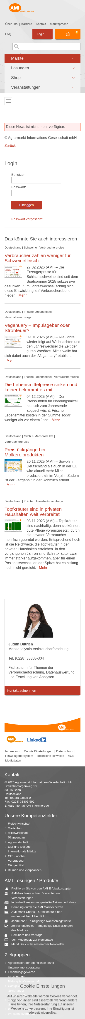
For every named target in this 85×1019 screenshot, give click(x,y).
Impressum (12, 751)
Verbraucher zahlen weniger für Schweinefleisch (38, 258)
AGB (71, 755)
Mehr (21, 295)
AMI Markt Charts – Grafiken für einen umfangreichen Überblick (35, 914)
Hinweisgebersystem (19, 755)
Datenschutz (64, 751)
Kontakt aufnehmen (21, 690)
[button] (42, 58)
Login (42, 34)
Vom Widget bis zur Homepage (30, 940)
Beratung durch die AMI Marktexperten (35, 907)
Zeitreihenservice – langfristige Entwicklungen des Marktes (40, 928)
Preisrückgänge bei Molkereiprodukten (25, 452)
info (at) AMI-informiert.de (32, 805)
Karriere (26, 24)
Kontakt (41, 24)
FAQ (8, 34)
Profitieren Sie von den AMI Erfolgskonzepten (40, 888)
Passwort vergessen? (27, 219)
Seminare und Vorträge (25, 935)
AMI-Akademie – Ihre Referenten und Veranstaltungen (34, 895)
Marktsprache (59, 24)
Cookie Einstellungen (38, 751)
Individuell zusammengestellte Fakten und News (42, 902)
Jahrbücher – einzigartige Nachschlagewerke (40, 921)
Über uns (11, 24)
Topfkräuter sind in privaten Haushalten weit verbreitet (33, 511)
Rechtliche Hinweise (50, 755)
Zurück (10, 145)
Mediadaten (13, 760)
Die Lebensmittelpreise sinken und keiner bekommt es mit (41, 387)
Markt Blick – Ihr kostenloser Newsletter (36, 944)
